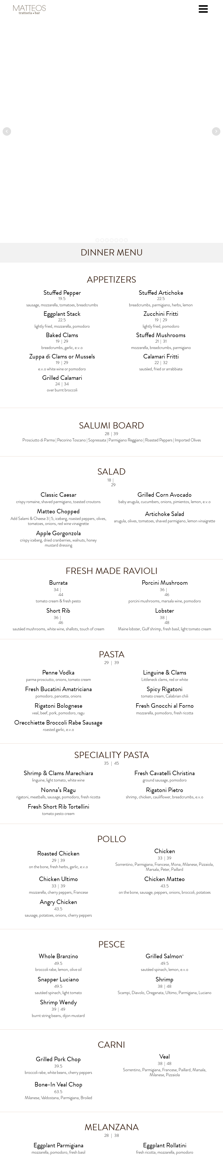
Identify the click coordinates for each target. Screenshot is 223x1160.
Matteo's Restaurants (63, 1096)
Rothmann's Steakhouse (160, 1096)
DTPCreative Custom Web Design (132, 1140)
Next (216, 20)
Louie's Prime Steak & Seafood (63, 1107)
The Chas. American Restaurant (160, 1107)
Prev (7, 20)
